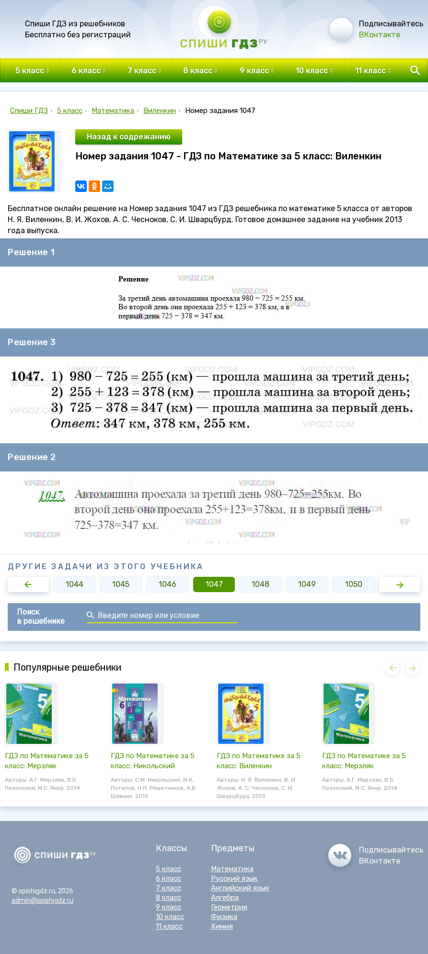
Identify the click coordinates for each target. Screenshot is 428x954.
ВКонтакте (379, 34)
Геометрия (229, 907)
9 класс (168, 907)
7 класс (168, 888)
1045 (120, 584)
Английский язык (240, 888)
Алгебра (225, 897)
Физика (224, 916)
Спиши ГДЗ (29, 110)
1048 (260, 584)
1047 (214, 584)
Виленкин (159, 110)
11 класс (169, 926)
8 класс (168, 897)
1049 (307, 584)
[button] (28, 584)
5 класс (69, 110)
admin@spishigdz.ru (42, 900)
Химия (222, 926)
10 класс (170, 916)
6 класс (168, 878)
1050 (353, 584)
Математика (113, 110)
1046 (167, 584)
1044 (74, 584)
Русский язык (234, 878)
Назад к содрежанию (129, 136)
